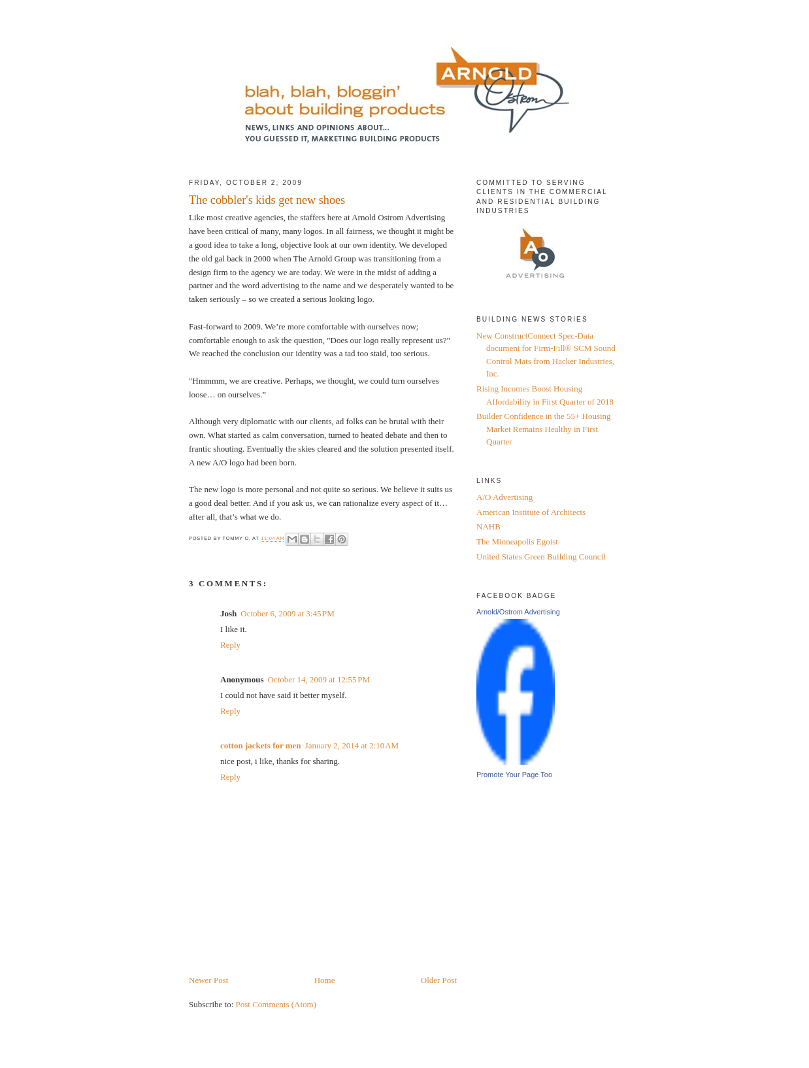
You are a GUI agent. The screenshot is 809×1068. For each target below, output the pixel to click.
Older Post (439, 980)
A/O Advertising (504, 497)
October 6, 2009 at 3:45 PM (287, 613)
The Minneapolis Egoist (517, 541)
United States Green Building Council (541, 556)
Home (324, 980)
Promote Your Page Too (514, 774)
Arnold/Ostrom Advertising (518, 612)
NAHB (488, 526)
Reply (230, 645)
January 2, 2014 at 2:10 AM (352, 745)
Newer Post (208, 980)
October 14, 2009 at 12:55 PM (318, 679)
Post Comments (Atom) (276, 1004)
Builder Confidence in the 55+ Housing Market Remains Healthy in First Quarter (543, 428)
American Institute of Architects (531, 512)
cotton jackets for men (260, 745)
